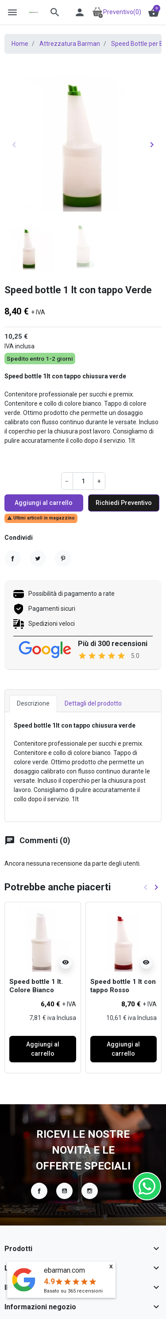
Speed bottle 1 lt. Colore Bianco (36, 986)
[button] (55, 12)
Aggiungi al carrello (44, 502)
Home (20, 43)
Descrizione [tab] (33, 703)
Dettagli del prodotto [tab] (93, 703)
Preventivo (116, 11)
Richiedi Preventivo (124, 502)
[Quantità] (83, 480)
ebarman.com (64, 1270)
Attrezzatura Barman (69, 43)
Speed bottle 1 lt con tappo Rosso (123, 986)
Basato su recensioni (73, 1291)
